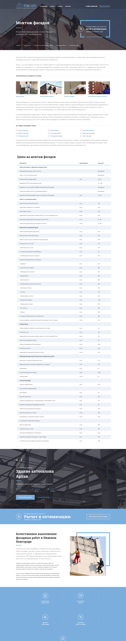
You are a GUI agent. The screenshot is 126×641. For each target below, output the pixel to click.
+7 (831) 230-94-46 (91, 7)
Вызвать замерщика (70, 623)
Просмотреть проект (25, 497)
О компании (43, 6)
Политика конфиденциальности (46, 637)
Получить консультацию (95, 37)
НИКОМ (90, 638)
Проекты (59, 6)
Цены (41, 623)
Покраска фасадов (23, 130)
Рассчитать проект (69, 620)
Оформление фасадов (88, 133)
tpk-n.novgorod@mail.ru (97, 627)
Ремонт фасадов (86, 136)
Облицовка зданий (23, 136)
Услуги (52, 6)
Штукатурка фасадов (88, 130)
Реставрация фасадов (56, 136)
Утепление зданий (55, 133)
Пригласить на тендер (70, 628)
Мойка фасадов (54, 130)
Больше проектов (45, 497)
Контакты (68, 6)
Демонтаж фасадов (23, 133)
